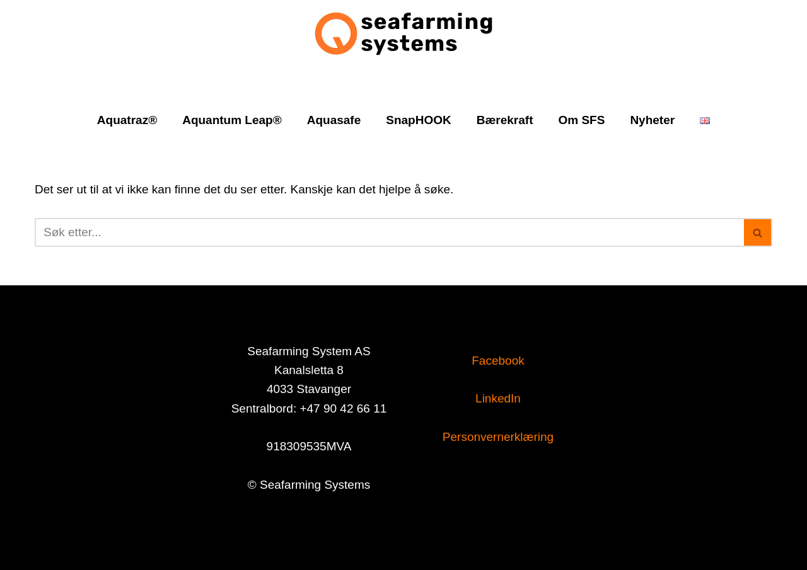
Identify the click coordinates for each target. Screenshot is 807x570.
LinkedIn (498, 398)
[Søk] (389, 232)
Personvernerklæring (498, 436)
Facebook (498, 360)
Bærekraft (505, 120)
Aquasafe (334, 120)
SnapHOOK (418, 120)
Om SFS (581, 120)
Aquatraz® (127, 120)
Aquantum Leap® (232, 120)
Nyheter (652, 120)
